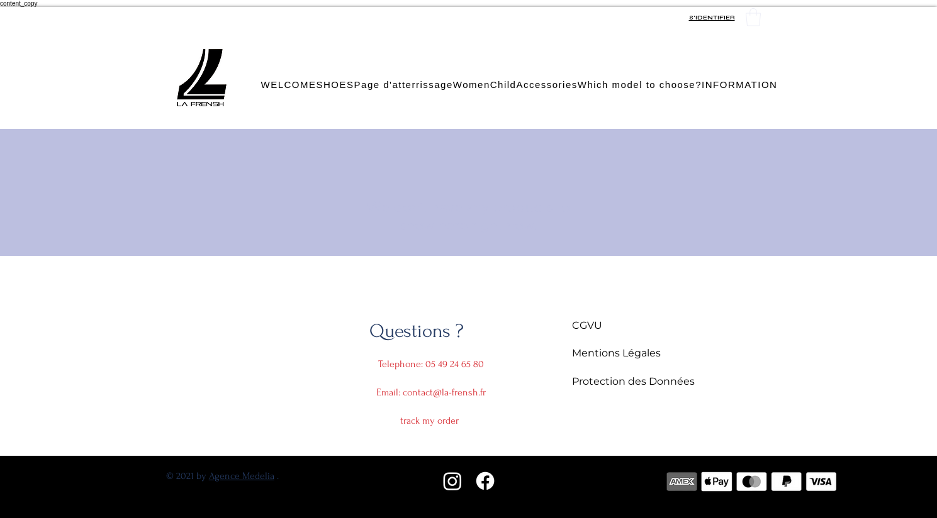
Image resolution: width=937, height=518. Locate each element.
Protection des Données (633, 381)
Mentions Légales (617, 353)
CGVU (587, 325)
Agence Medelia (241, 476)
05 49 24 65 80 (454, 364)
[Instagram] (452, 481)
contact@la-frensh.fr (444, 392)
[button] (753, 17)
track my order (429, 420)
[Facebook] (485, 481)
